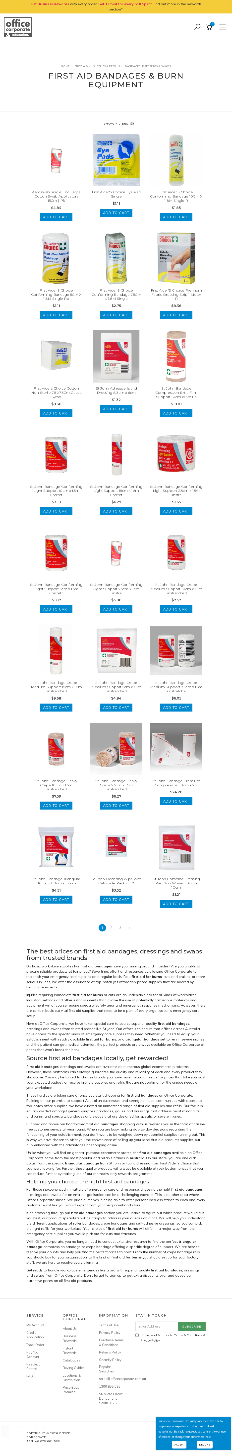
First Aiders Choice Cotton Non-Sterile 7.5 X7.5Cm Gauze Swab (56, 392)
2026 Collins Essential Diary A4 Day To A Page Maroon (47, 1430)
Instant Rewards (70, 1350)
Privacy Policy (109, 1333)
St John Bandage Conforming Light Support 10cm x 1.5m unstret (56, 490)
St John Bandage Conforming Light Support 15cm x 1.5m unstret (116, 490)
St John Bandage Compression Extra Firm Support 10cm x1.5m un (176, 392)
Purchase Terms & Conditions (111, 1342)
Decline (204, 1444)
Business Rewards (70, 1338)
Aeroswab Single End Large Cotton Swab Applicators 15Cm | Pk (56, 196)
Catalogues (71, 1360)
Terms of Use (109, 1325)
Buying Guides (74, 1368)
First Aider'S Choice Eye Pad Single (116, 194)
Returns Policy (110, 1352)
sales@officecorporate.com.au (111, 1379)
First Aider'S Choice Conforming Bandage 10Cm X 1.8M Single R (176, 196)
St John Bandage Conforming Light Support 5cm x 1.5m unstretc (56, 588)
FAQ (29, 1376)
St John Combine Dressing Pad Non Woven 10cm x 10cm (176, 883)
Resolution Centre (34, 1366)
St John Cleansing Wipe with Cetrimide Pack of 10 (116, 881)
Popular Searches (106, 1369)
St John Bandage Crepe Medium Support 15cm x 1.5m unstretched (56, 686)
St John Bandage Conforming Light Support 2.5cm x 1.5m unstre (176, 490)
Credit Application (35, 1335)
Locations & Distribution (72, 1377)
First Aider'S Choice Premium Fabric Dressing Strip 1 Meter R (176, 294)
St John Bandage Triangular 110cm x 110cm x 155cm (56, 881)
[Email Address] (156, 1326)
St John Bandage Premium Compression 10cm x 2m (176, 783)
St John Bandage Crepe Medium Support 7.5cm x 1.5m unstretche (176, 686)
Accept (179, 1444)
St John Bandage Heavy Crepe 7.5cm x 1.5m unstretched (116, 785)
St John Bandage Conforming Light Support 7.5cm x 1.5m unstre (116, 588)
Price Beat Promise (71, 1389)
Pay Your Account (33, 1354)
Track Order (35, 1345)
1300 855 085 (109, 1386)
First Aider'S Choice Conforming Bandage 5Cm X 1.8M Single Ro (56, 294)
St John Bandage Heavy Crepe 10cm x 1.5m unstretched (56, 785)
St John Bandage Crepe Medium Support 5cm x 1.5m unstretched (116, 686)
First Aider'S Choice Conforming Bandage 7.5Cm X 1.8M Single (116, 294)
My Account (35, 1325)
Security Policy (110, 1360)
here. (208, 1437)
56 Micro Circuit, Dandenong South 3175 (111, 1398)
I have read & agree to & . (170, 1337)
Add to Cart (56, 217)
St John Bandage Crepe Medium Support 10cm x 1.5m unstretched (176, 588)
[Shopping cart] (210, 27)
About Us (70, 1329)
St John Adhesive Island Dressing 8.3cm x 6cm (116, 390)
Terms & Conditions (188, 1335)
